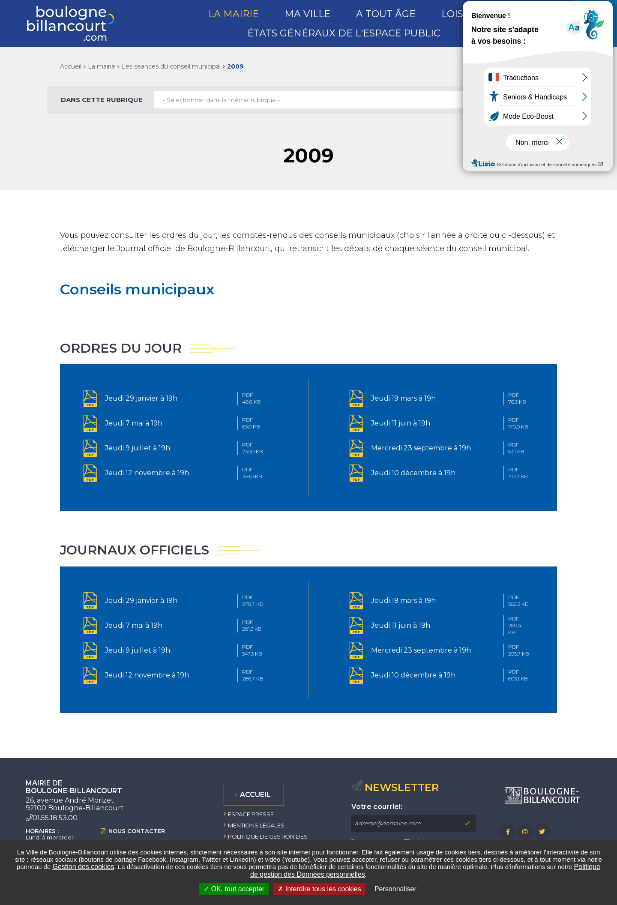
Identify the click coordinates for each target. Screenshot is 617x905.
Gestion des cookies (83, 866)
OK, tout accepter (234, 889)
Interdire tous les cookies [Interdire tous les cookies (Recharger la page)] (319, 889)
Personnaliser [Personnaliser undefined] (395, 889)
